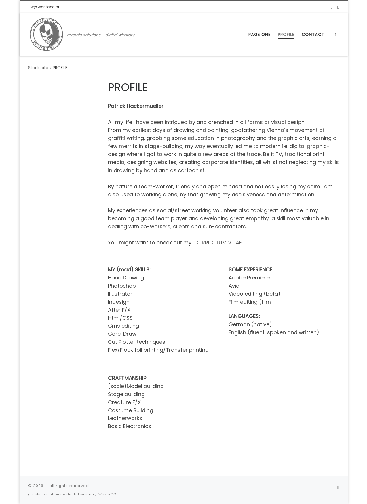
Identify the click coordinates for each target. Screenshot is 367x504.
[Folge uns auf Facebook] (331, 7)
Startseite (38, 68)
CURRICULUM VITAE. (219, 242)
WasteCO (107, 494)
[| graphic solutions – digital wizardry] (46, 33)
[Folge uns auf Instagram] (338, 7)
